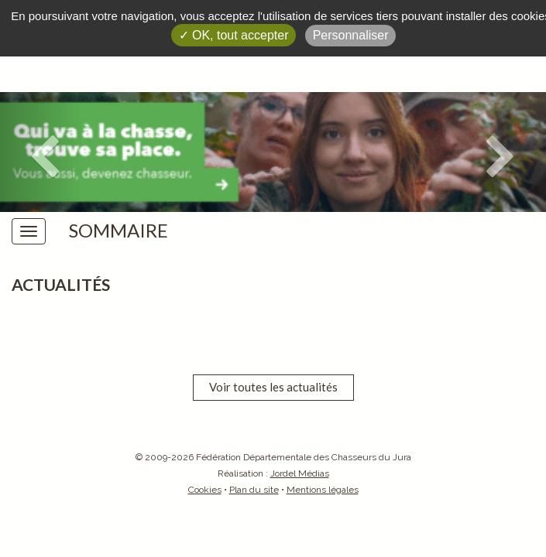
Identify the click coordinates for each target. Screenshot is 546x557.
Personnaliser (351, 35)
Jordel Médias (299, 473)
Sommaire (118, 230)
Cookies (204, 489)
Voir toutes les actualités (273, 387)
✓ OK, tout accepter (234, 35)
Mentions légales (323, 489)
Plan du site (254, 489)
